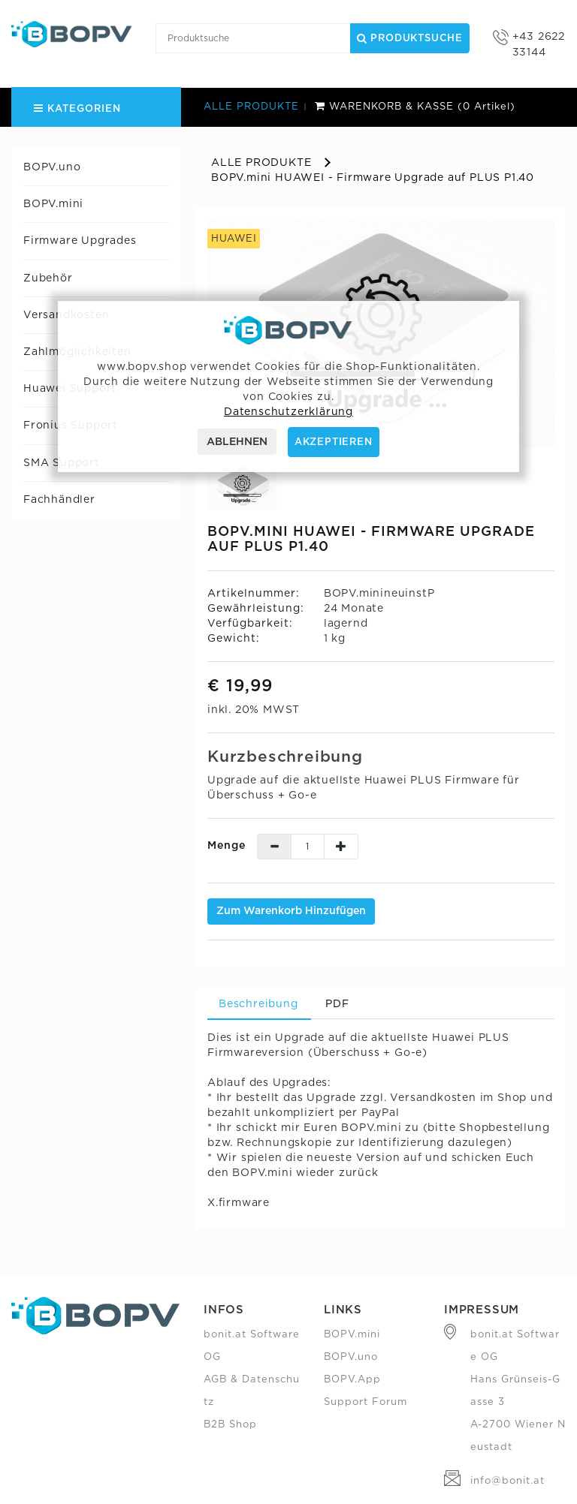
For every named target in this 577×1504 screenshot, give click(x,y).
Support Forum (365, 1402)
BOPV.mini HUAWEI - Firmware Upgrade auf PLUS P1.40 (372, 178)
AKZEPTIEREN (334, 442)
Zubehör (48, 278)
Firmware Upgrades (80, 241)
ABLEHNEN (237, 442)
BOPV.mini (53, 204)
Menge (226, 846)
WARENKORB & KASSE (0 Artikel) (415, 107)
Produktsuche (410, 38)
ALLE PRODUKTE (251, 107)
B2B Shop (230, 1425)
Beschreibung (258, 1004)
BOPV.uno (51, 167)
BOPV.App (352, 1380)
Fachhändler (59, 500)
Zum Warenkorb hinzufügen (291, 911)
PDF (337, 1004)
